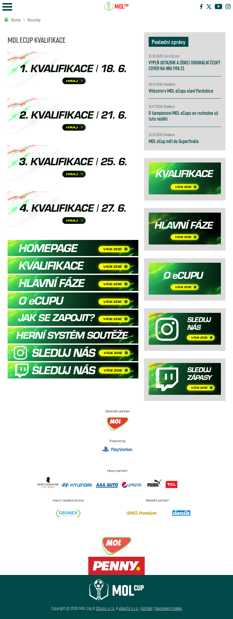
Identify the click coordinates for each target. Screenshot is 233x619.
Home (16, 19)
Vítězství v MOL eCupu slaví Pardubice (181, 91)
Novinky (34, 19)
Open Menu (7, 7)
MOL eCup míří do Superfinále (174, 141)
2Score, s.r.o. (105, 608)
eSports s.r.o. (129, 608)
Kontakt (147, 608)
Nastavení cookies (168, 608)
